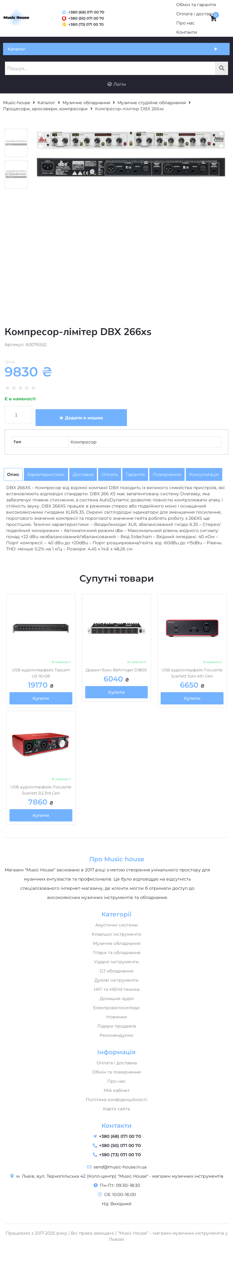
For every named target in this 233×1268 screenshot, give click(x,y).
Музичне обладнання (86, 102)
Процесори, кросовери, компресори (45, 108)
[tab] (13, 474)
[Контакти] (186, 32)
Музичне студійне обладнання (151, 102)
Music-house (16, 102)
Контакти (116, 1125)
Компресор (84, 442)
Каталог (46, 102)
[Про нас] (185, 23)
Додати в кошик (84, 418)
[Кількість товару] (18, 414)
